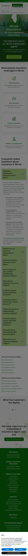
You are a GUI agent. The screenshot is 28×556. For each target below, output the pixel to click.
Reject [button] (7, 549)
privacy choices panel (6, 545)
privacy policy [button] (18, 539)
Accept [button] (20, 549)
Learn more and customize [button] (14, 553)
